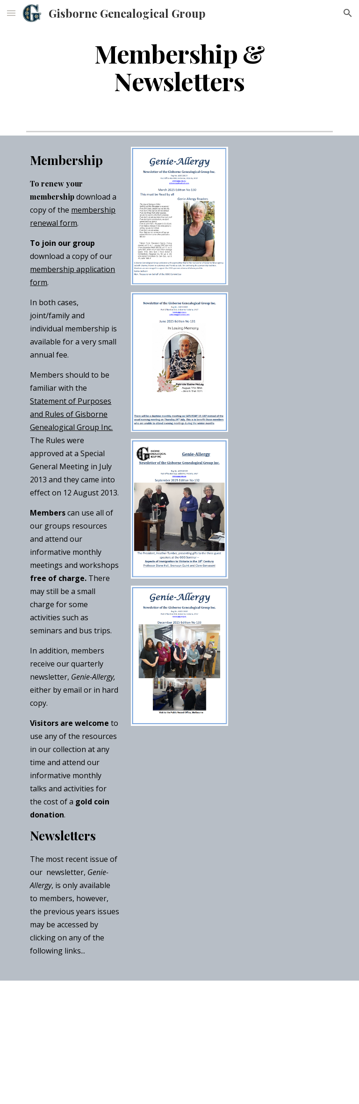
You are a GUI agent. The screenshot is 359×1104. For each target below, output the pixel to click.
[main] (179, 66)
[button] (11, 13)
